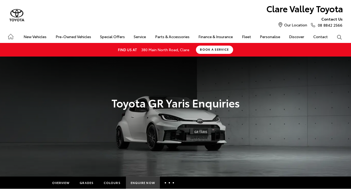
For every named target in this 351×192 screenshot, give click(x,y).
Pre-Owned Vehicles (73, 36)
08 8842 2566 (328, 22)
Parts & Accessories (172, 36)
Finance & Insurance (215, 36)
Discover (296, 36)
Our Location (295, 24)
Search (337, 37)
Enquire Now (143, 183)
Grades (87, 183)
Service (140, 36)
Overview (61, 183)
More (170, 183)
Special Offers (112, 36)
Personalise (270, 36)
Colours (112, 183)
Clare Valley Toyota (305, 8)
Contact (320, 36)
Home (10, 35)
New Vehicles (35, 36)
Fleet (246, 36)
